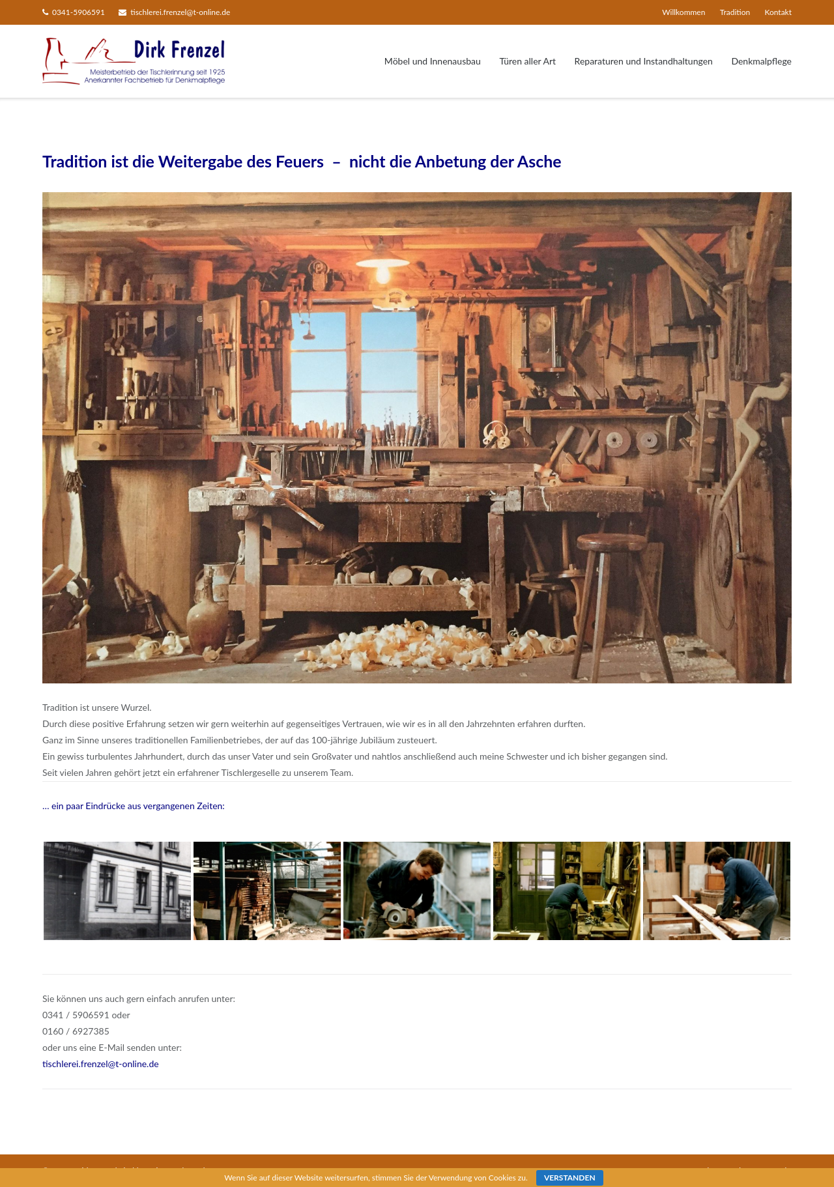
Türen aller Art (527, 60)
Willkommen (683, 12)
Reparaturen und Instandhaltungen (644, 60)
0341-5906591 (78, 12)
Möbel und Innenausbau (432, 60)
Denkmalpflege (761, 60)
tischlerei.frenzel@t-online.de (180, 12)
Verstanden (570, 1177)
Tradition (735, 12)
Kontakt (778, 12)
